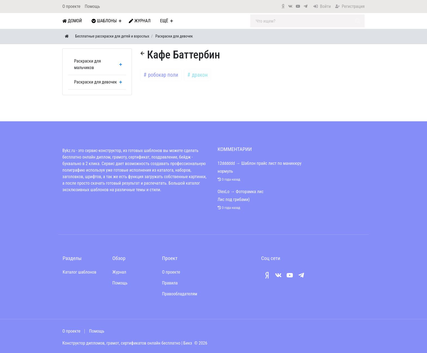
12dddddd (226, 163)
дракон (199, 75)
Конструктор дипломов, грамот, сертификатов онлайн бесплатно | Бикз (127, 343)
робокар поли (162, 75)
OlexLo (223, 191)
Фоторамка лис (250, 191)
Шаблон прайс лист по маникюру (271, 163)
